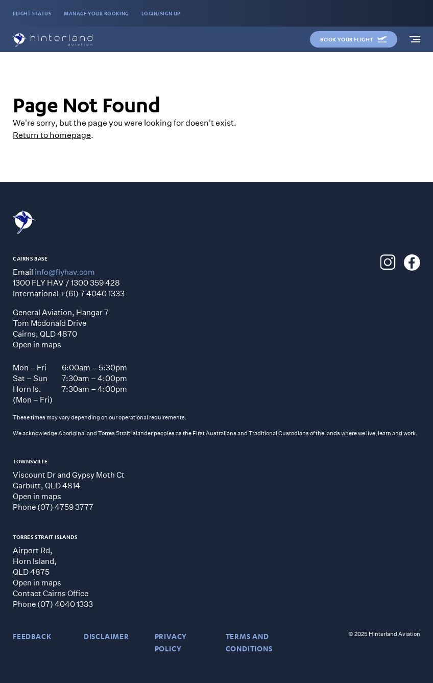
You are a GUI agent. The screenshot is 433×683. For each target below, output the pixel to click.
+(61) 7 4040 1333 (92, 293)
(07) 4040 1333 (65, 604)
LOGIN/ (161, 13)
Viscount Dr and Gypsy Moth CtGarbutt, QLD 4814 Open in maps (69, 485)
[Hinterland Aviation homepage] (52, 40)
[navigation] (414, 39)
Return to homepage (52, 134)
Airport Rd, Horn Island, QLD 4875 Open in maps (37, 566)
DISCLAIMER (106, 636)
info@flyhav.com (65, 272)
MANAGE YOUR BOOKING (96, 13)
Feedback (32, 636)
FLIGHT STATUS (32, 13)
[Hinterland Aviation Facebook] (412, 262)
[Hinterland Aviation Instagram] (388, 262)
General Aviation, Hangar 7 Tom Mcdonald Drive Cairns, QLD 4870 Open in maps (61, 328)
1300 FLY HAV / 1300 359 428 (66, 282)
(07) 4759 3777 (65, 507)
